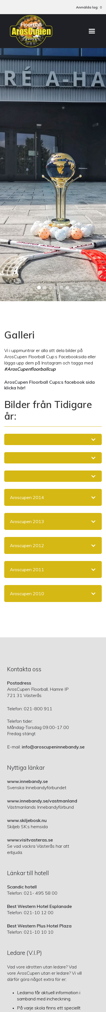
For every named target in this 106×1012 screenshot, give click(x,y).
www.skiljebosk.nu (27, 820)
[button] (92, 31)
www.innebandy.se (27, 781)
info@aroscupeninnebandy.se (53, 747)
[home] (31, 31)
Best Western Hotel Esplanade (39, 906)
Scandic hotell (22, 887)
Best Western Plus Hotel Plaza (39, 926)
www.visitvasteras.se (30, 840)
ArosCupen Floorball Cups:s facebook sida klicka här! (49, 384)
